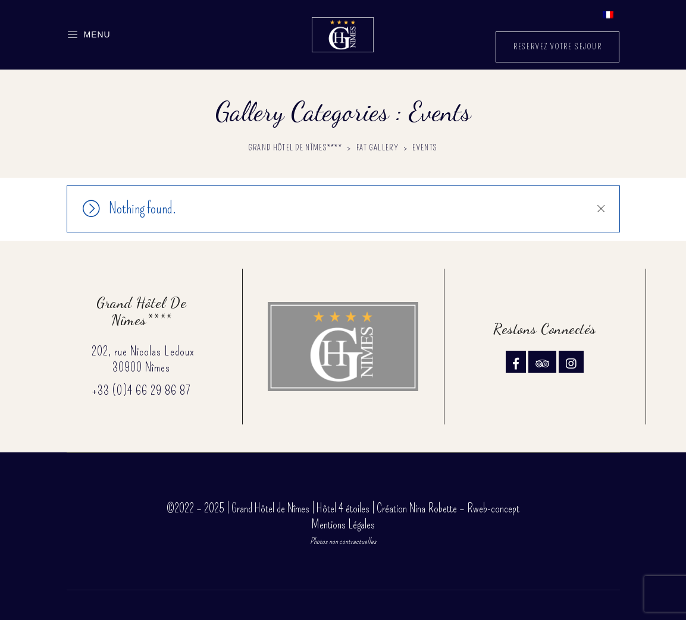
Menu (89, 35)
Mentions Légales (343, 524)
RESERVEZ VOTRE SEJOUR (557, 46)
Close (601, 208)
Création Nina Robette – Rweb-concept (448, 508)
